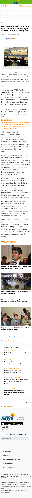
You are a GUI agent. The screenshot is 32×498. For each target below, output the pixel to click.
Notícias (28, 402)
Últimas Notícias (8, 341)
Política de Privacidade (11, 459)
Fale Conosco (8, 463)
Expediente (7, 452)
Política (4, 23)
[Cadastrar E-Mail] (15, 438)
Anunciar (6, 455)
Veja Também (9, 242)
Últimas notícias (25, 6)
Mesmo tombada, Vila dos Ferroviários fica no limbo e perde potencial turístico (16, 381)
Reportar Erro (8, 467)
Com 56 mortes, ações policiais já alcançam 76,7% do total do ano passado (14, 392)
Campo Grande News (16, 337)
